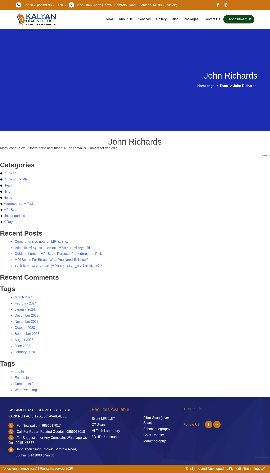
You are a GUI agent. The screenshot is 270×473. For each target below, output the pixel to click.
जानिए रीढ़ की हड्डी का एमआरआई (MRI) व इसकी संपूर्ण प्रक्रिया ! (55, 247)
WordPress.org (26, 390)
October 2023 (25, 327)
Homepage (206, 86)
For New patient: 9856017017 (39, 425)
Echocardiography (156, 429)
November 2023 (27, 321)
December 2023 (27, 315)
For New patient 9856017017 (45, 5)
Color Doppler (153, 435)
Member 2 (265, 155)
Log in (19, 371)
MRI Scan (11, 209)
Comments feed (26, 384)
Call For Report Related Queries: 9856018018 (51, 431)
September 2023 (27, 334)
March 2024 (23, 297)
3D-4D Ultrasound (105, 437)
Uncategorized (14, 216)
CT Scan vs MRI (16, 179)
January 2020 (25, 352)
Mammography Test (18, 203)
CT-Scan (98, 424)
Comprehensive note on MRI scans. (41, 241)
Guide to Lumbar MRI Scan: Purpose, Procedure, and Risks (59, 253)
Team (224, 86)
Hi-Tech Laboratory (106, 431)
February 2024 (25, 303)
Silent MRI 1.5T (103, 418)
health (8, 185)
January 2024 (25, 309)
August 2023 (24, 340)
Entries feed (23, 378)
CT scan (10, 173)
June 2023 (22, 346)
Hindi (7, 191)
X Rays (9, 222)
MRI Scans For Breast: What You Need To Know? (51, 260)
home (8, 197)
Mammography (154, 441)
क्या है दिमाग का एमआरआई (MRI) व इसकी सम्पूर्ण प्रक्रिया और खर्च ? (58, 266)
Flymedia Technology (245, 468)
